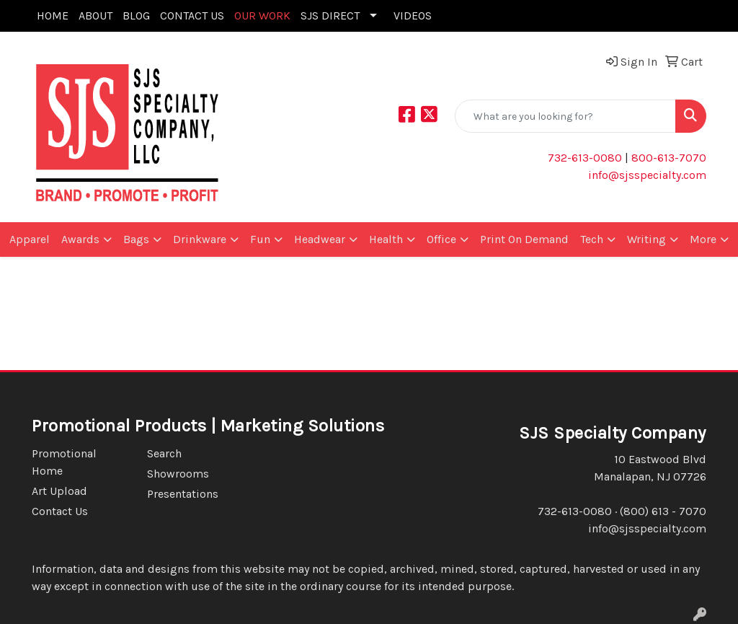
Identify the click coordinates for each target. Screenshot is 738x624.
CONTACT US (192, 15)
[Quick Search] (565, 116)
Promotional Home (64, 462)
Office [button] (441, 239)
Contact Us (60, 511)
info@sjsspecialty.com (647, 175)
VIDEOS (413, 15)
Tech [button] (591, 239)
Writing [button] (646, 239)
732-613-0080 (585, 157)
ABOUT (95, 15)
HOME (52, 15)
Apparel (29, 239)
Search (164, 453)
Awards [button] (80, 239)
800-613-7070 (667, 157)
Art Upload (59, 491)
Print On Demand (524, 239)
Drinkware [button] (199, 239)
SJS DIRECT (330, 15)
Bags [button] (136, 239)
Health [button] (386, 239)
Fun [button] (260, 239)
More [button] (703, 239)
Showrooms (178, 473)
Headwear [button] (319, 239)
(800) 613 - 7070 (663, 511)
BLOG (136, 15)
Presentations (182, 494)
